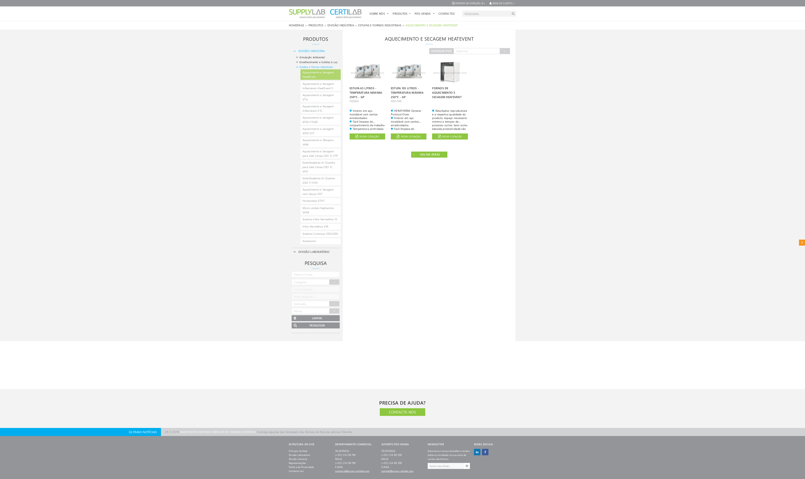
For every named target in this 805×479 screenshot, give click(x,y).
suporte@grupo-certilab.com (397, 471)
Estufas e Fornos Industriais (379, 25)
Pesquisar (309, 325)
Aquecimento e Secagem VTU (318, 97)
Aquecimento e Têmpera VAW (317, 142)
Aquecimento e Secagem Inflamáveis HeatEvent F (318, 86)
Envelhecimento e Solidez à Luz (316, 62)
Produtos (402, 13)
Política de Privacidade (301, 467)
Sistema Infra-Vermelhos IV (319, 219)
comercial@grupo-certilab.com (352, 471)
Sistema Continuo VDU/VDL (320, 234)
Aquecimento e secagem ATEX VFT (318, 131)
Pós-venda (424, 13)
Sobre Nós (379, 13)
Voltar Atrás (426, 154)
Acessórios (309, 241)
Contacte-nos (402, 412)
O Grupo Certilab (298, 450)
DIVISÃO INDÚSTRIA (340, 25)
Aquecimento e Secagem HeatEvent (432, 25)
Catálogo (802, 242)
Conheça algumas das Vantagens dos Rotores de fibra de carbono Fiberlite (258, 432)
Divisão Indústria (298, 459)
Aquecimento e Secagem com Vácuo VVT (318, 192)
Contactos (447, 13)
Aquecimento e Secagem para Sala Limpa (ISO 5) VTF (320, 153)
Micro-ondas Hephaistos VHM (318, 210)
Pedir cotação (367, 136)
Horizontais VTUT (313, 201)
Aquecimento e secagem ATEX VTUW (318, 120)
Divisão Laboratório (299, 454)
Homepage (296, 25)
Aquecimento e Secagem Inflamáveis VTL (318, 108)
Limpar (308, 318)
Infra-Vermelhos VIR (315, 226)
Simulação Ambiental (310, 57)
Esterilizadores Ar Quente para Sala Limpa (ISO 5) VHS (318, 167)
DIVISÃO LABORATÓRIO (310, 252)
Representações (297, 463)
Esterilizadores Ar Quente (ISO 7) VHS (318, 180)
